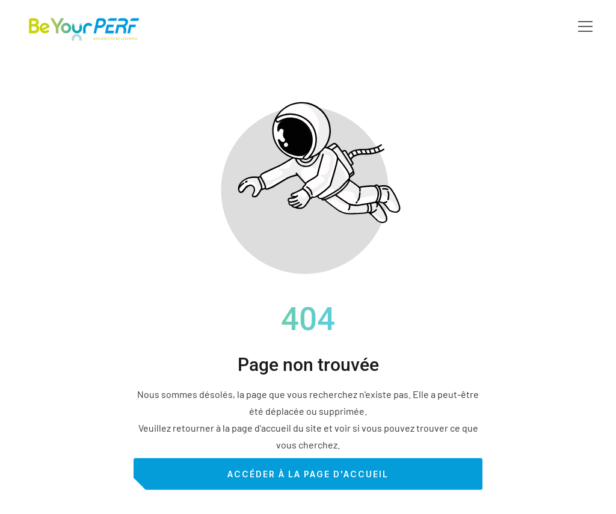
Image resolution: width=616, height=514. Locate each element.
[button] (585, 26)
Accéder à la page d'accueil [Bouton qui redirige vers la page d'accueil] (308, 474)
